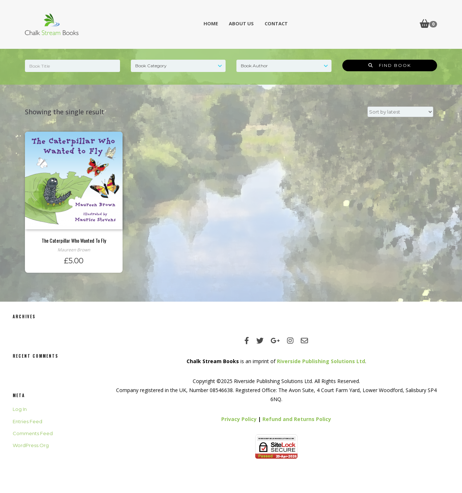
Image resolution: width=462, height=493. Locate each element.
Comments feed (33, 433)
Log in (20, 409)
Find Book (389, 65)
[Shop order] (400, 111)
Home (211, 23)
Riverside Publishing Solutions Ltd (321, 361)
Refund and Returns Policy (296, 419)
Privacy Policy (239, 419)
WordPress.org (31, 445)
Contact (276, 23)
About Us (241, 23)
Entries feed (27, 421)
